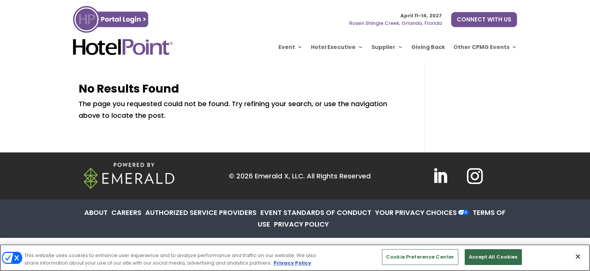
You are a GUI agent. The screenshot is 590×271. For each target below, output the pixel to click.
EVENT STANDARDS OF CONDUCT (315, 212)
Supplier (383, 47)
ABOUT (96, 212)
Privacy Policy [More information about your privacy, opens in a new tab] (292, 262)
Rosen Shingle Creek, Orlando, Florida (395, 23)
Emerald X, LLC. (280, 176)
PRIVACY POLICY (301, 224)
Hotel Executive (333, 47)
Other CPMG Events (481, 47)
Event (286, 47)
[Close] (578, 256)
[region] (295, 257)
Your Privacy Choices (416, 212)
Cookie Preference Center (420, 256)
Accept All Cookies (493, 256)
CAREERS (126, 212)
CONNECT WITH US (484, 19)
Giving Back (428, 47)
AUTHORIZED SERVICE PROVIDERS (201, 212)
